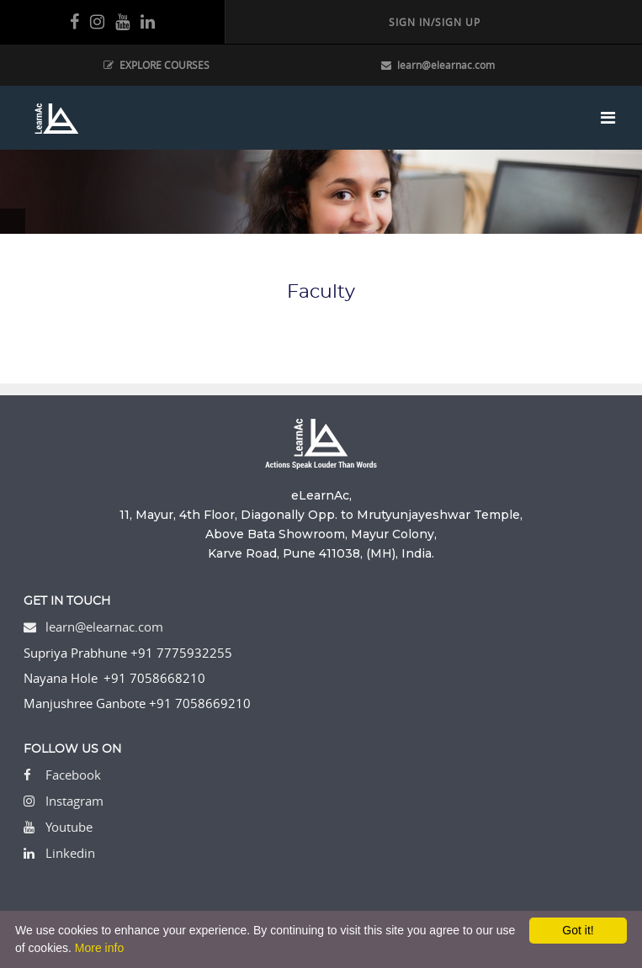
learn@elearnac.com (438, 64)
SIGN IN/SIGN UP (434, 22)
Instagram (74, 800)
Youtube (69, 826)
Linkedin (70, 852)
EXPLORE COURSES (156, 64)
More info (99, 948)
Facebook (73, 774)
